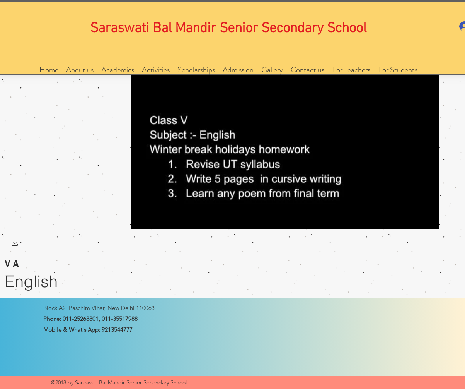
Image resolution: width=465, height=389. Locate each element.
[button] (15, 243)
